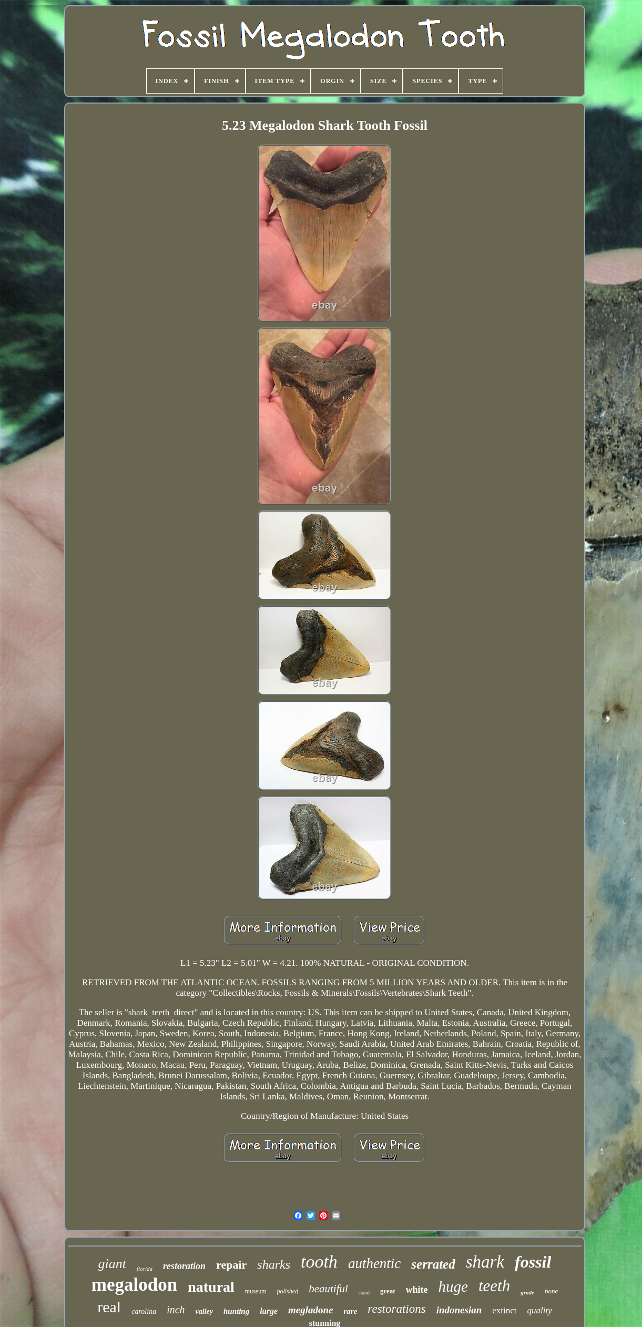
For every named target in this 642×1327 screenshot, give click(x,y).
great (387, 1291)
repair (231, 1264)
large (269, 1310)
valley (204, 1311)
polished (288, 1291)
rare (350, 1311)
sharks (273, 1264)
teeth (494, 1286)
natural (211, 1287)
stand (364, 1292)
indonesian (459, 1309)
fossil (533, 1261)
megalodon (134, 1284)
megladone (310, 1309)
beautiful (328, 1288)
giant (112, 1263)
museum (256, 1291)
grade (527, 1292)
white (417, 1289)
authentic (374, 1263)
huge (453, 1286)
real (109, 1306)
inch (176, 1309)
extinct (504, 1310)
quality (539, 1310)
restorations (396, 1308)
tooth (319, 1261)
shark (485, 1261)
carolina (143, 1311)
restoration (184, 1266)
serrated (433, 1264)
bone (551, 1291)
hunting (236, 1311)
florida (144, 1268)
